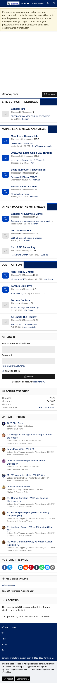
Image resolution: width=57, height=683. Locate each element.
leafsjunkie (6, 585)
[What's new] (48, 3)
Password (7, 355)
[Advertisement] (28, 62)
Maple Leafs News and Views (24, 128)
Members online (17, 578)
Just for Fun (12, 264)
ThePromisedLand (45, 407)
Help (4, 639)
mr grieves (48, 279)
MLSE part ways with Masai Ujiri (25, 307)
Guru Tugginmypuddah (41, 146)
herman (25, 119)
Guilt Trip (44, 255)
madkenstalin (30, 327)
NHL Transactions (21, 230)
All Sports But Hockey (23, 317)
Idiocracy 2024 (17, 279)
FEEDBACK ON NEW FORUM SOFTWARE (30, 116)
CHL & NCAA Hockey (23, 247)
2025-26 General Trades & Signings (26, 238)
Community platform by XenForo (28, 658)
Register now (39, 382)
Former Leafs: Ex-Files (24, 186)
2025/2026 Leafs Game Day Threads (31, 153)
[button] (28, 633)
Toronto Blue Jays (21, 286)
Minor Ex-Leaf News (20, 194)
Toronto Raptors (20, 300)
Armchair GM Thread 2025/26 (24, 177)
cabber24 (34, 197)
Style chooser (9, 627)
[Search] (54, 3)
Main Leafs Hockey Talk (24, 136)
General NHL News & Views (27, 214)
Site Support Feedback (20, 101)
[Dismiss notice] (53, 12)
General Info (18, 109)
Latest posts (16, 417)
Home (4, 644)
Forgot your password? (13, 366)
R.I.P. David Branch (19, 255)
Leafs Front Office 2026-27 (22, 143)
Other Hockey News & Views (23, 206)
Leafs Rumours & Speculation (28, 169)
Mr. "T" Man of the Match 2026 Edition (26, 475)
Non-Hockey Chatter (22, 272)
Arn (32, 163)
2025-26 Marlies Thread (19, 486)
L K (43, 293)
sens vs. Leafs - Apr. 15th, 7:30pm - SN (28, 160)
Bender (27, 241)
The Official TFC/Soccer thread (24, 324)
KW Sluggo (29, 310)
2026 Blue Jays (17, 293)
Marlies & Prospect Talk (17, 492)
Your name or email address (16, 343)
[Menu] (3, 3)
